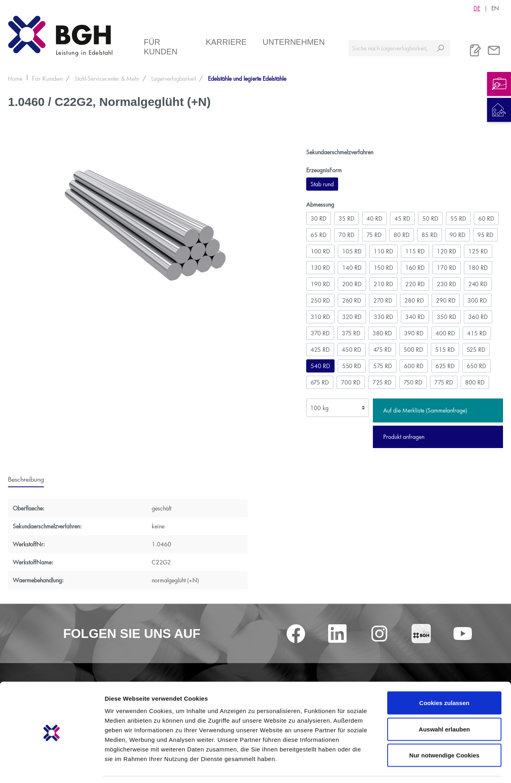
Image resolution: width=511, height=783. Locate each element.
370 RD (320, 333)
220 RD (415, 284)
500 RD (413, 349)
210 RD (383, 284)
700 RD (350, 382)
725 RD (382, 382)
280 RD (414, 300)
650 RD (476, 366)
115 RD (415, 251)
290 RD (446, 300)
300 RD (477, 300)
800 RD (475, 382)
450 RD (351, 349)
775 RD (443, 382)
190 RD (320, 284)
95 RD (485, 235)
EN (495, 8)
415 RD (477, 333)
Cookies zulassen (444, 678)
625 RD (445, 366)
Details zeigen (424, 767)
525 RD (476, 349)
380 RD (382, 333)
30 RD (319, 218)
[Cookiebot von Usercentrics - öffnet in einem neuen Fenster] (52, 767)
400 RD (445, 333)
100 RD (320, 251)
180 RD (478, 267)
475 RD (382, 349)
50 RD (430, 218)
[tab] (26, 478)
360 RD (478, 317)
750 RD (413, 382)
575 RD (382, 366)
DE (476, 8)
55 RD (458, 218)
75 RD (374, 235)
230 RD (446, 284)
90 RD (457, 235)
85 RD (430, 235)
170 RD (446, 267)
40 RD (374, 218)
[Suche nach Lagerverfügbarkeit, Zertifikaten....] (390, 48)
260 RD (351, 300)
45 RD (402, 218)
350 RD (446, 317)
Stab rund (322, 184)
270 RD (382, 300)
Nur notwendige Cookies (444, 730)
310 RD (320, 317)
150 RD (383, 267)
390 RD (414, 333)
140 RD (352, 267)
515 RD (445, 349)
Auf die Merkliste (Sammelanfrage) (425, 410)
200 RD (352, 284)
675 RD (320, 382)
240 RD (477, 284)
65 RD (319, 235)
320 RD (352, 317)
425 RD (320, 349)
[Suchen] (440, 48)
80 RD (402, 235)
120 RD (446, 251)
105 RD (352, 251)
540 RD (320, 366)
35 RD (347, 218)
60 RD (486, 218)
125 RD (478, 251)
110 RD (383, 251)
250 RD (320, 300)
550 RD (351, 366)
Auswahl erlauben (444, 704)
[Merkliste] (475, 50)
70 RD (347, 235)
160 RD (415, 267)
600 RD (414, 366)
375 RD (351, 333)
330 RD (383, 317)
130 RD (320, 267)
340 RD (415, 317)
